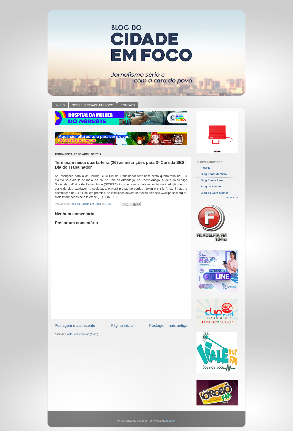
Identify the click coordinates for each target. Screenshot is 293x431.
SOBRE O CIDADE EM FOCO (92, 105)
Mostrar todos (232, 197)
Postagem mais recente (75, 325)
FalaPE (205, 167)
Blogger (170, 420)
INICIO (60, 105)
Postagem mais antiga (168, 325)
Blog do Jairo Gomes (215, 192)
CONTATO (127, 105)
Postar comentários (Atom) (81, 334)
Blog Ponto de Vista (214, 174)
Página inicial (122, 325)
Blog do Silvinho (212, 186)
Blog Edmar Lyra (212, 180)
